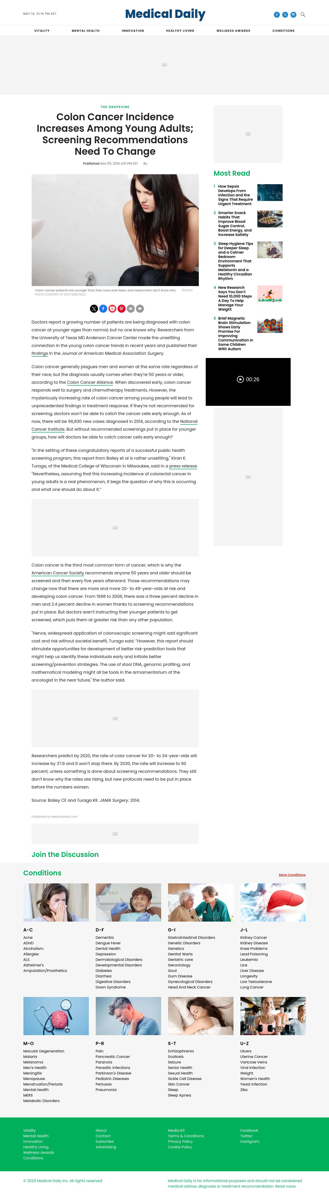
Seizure (174, 1062)
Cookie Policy (180, 1147)
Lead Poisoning (254, 954)
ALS (26, 959)
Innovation (33, 1141)
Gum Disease (180, 976)
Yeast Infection (253, 1084)
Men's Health (35, 1067)
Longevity (249, 976)
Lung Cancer (252, 987)
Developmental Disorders (119, 965)
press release (183, 466)
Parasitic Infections (113, 1067)
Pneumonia (106, 1089)
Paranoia (104, 1062)
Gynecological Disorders (190, 981)
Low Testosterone (256, 981)
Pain (100, 1051)
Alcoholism (33, 948)
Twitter (246, 1136)
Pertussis (104, 1084)
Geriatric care (180, 959)
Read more (285, 1186)
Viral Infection (252, 1067)
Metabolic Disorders (41, 1100)
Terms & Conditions (186, 1136)
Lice (243, 965)
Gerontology (179, 965)
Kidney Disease (254, 943)
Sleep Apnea (179, 1095)
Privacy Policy (180, 1141)
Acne (28, 937)
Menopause (34, 1078)
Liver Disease (252, 970)
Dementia (105, 937)
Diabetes (104, 970)
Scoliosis (176, 1056)
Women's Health (255, 1078)
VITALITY (42, 31)
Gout (172, 970)
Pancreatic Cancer (113, 1056)
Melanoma (33, 1062)
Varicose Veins (253, 1062)
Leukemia (249, 959)
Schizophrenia (181, 1051)
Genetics (176, 948)
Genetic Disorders (184, 943)
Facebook (249, 1130)
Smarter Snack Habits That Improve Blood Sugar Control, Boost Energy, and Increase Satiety (235, 223)
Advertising (106, 1147)
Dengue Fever (108, 943)
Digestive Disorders (113, 981)
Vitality (29, 1130)
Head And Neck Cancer (189, 987)
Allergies (31, 954)
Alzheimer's (33, 965)
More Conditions (292, 874)
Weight (246, 1073)
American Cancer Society (58, 573)
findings (40, 353)
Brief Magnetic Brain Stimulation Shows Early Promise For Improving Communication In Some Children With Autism (235, 334)
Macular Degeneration (44, 1051)
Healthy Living (36, 1147)
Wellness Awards (233, 31)
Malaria (30, 1056)
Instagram (249, 1141)
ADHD (28, 943)
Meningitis (32, 1073)
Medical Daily (165, 14)
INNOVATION (133, 31)
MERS (28, 1095)
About (101, 1130)
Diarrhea (104, 976)
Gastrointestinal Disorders (191, 937)
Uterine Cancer (254, 1056)
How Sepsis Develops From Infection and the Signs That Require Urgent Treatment (235, 195)
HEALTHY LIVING (180, 31)
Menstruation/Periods (43, 1084)
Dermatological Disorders (119, 959)
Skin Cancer (179, 1084)
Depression (106, 954)
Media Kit (176, 1130)
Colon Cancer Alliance (90, 382)
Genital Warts (180, 954)
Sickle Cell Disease (185, 1078)
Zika (244, 1089)
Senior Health (180, 1067)
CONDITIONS (284, 31)
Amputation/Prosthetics (45, 970)
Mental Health (36, 1089)
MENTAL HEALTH (86, 31)
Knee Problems (254, 948)
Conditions (42, 873)
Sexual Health (180, 1073)
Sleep (173, 1089)
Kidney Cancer (253, 937)
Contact (103, 1136)
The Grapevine (115, 107)
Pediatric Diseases (112, 1078)
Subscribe (105, 1141)
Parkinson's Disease (113, 1073)
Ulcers (246, 1051)
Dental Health (108, 948)
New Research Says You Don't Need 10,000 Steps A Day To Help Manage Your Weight (235, 298)
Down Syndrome (111, 987)
